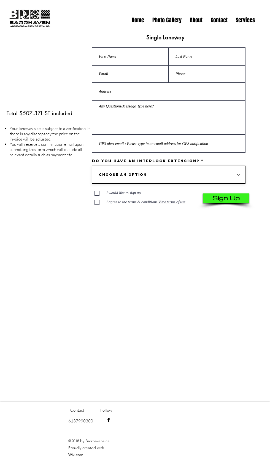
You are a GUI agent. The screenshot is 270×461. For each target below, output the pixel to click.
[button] (245, 20)
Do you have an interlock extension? (145, 161)
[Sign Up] (226, 198)
